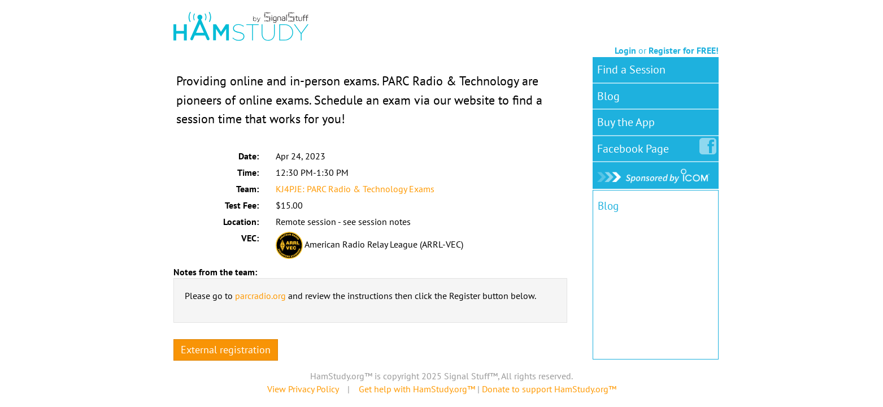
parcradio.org (260, 295)
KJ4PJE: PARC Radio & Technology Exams (355, 188)
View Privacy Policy (302, 389)
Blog (608, 96)
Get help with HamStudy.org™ (417, 389)
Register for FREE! (684, 50)
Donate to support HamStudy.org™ (549, 389)
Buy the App (626, 122)
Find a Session (631, 69)
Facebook (635, 146)
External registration (226, 349)
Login (625, 50)
